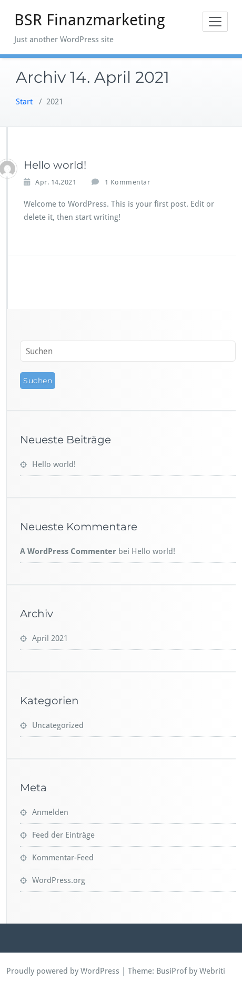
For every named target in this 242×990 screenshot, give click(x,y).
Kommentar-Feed (63, 857)
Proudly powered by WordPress (62, 971)
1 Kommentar (127, 182)
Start (24, 101)
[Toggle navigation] (215, 22)
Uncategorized (58, 725)
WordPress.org (58, 880)
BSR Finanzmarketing (89, 20)
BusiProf (171, 971)
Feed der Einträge (63, 835)
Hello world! (55, 165)
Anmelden (50, 812)
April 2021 (50, 638)
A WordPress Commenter (68, 551)
